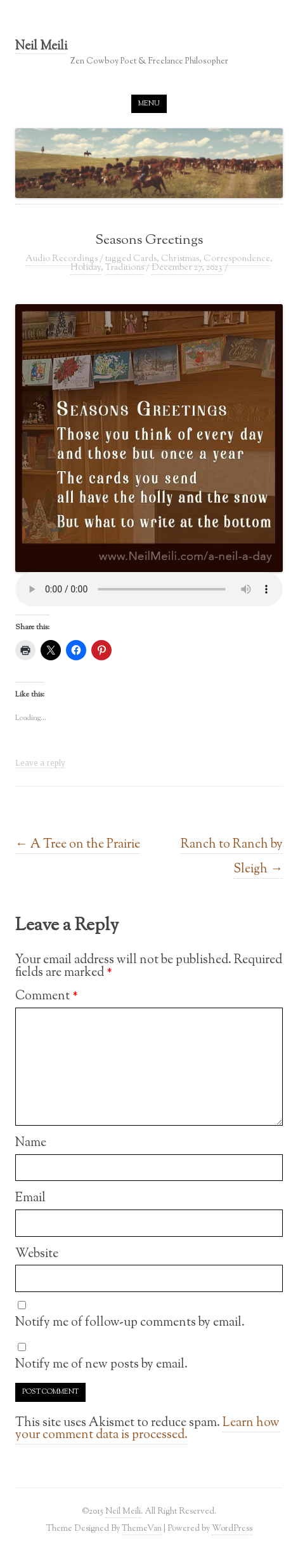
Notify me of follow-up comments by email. (130, 1322)
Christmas (180, 259)
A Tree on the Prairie (77, 844)
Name (30, 1143)
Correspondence (237, 259)
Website (36, 1254)
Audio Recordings (61, 259)
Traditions (124, 268)
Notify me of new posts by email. (101, 1364)
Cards (145, 259)
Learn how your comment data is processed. (147, 1429)
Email (30, 1198)
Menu (149, 103)
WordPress (232, 1529)
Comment (46, 996)
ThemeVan (142, 1529)
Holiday (85, 268)
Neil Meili (41, 47)
